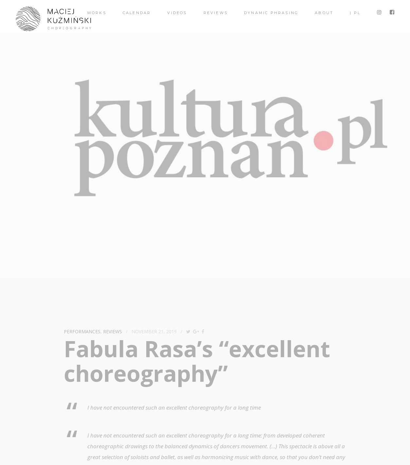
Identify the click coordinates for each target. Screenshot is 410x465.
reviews (112, 331)
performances (82, 331)
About (324, 12)
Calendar (137, 12)
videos (177, 12)
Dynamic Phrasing (271, 12)
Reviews (216, 12)
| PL (355, 12)
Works (96, 12)
